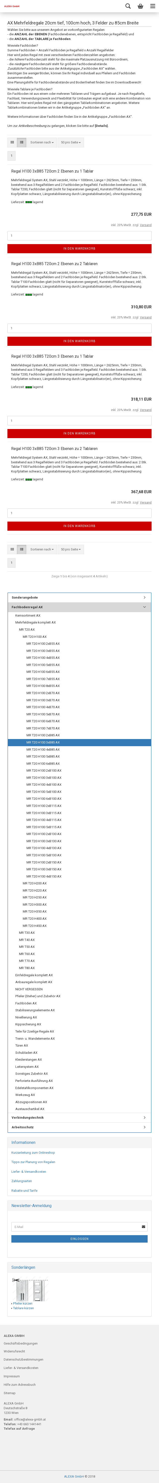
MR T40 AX (27, 940)
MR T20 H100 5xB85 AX (43, 756)
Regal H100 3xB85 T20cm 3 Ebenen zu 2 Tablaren (54, 448)
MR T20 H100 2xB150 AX (43, 862)
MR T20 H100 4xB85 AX (43, 749)
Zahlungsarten (21, 1181)
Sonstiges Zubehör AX (31, 1073)
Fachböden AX (26, 1003)
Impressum (12, 1376)
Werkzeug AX (25, 1095)
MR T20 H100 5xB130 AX (43, 855)
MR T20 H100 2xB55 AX (43, 643)
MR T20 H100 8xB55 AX (43, 686)
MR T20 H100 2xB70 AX (43, 693)
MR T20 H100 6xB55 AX (43, 672)
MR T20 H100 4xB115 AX (43, 820)
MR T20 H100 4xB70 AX (43, 707)
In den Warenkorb (79, 248)
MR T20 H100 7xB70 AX (43, 728)
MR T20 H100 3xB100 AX (43, 778)
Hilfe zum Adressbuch (20, 1384)
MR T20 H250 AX (35, 897)
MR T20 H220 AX (35, 890)
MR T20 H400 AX (35, 918)
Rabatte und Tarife (24, 1190)
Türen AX (21, 1045)
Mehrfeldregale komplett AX (35, 622)
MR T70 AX (27, 961)
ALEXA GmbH (74, 1476)
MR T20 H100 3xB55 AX (43, 651)
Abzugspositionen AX (31, 1102)
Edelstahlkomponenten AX (34, 1088)
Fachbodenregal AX (27, 607)
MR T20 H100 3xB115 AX (43, 813)
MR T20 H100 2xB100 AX (43, 770)
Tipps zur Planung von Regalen (33, 1162)
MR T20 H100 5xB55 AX (43, 665)
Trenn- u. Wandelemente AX (35, 1038)
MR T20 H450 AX (35, 926)
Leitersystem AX (27, 1067)
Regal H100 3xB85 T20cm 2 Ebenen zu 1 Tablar (52, 171)
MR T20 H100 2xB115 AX (43, 806)
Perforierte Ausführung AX (34, 1081)
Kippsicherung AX (28, 1024)
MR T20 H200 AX (35, 883)
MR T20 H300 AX (35, 904)
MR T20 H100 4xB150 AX (43, 876)
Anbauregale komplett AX (33, 982)
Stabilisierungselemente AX (35, 1010)
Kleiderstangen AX (28, 1059)
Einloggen (80, 1239)
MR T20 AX (27, 629)
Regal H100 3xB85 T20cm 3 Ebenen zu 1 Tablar (52, 356)
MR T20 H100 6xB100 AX (43, 798)
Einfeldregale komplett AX (34, 975)
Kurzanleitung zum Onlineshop (33, 1152)
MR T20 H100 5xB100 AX (43, 792)
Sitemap (10, 1393)
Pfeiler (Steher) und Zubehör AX (37, 996)
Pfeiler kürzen (22, 1303)
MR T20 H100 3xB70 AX (43, 700)
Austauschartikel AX (29, 1109)
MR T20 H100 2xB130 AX (43, 834)
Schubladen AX (26, 1052)
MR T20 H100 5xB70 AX (43, 714)
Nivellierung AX (26, 1017)
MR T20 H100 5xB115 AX (43, 827)
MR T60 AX (27, 954)
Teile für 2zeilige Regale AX (34, 1031)
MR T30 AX (27, 933)
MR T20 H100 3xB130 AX (43, 841)
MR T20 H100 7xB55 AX (43, 679)
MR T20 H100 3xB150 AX (43, 869)
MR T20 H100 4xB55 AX (43, 658)
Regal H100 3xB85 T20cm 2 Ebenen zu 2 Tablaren (54, 263)
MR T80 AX (27, 968)
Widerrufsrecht (14, 1351)
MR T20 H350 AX (35, 911)
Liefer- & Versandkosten (28, 1171)
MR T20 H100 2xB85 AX (43, 735)
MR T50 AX (27, 947)
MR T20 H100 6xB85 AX (43, 763)
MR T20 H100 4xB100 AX (43, 784)
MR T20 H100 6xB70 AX (43, 721)
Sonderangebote (25, 597)
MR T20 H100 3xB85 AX (43, 742)
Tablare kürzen (23, 1308)
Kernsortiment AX (27, 615)
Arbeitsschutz (23, 1127)
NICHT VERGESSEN (29, 989)
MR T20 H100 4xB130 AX (43, 848)
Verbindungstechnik (28, 1117)
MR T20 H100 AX (35, 637)
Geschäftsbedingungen (21, 1343)
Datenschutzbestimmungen (23, 1359)
